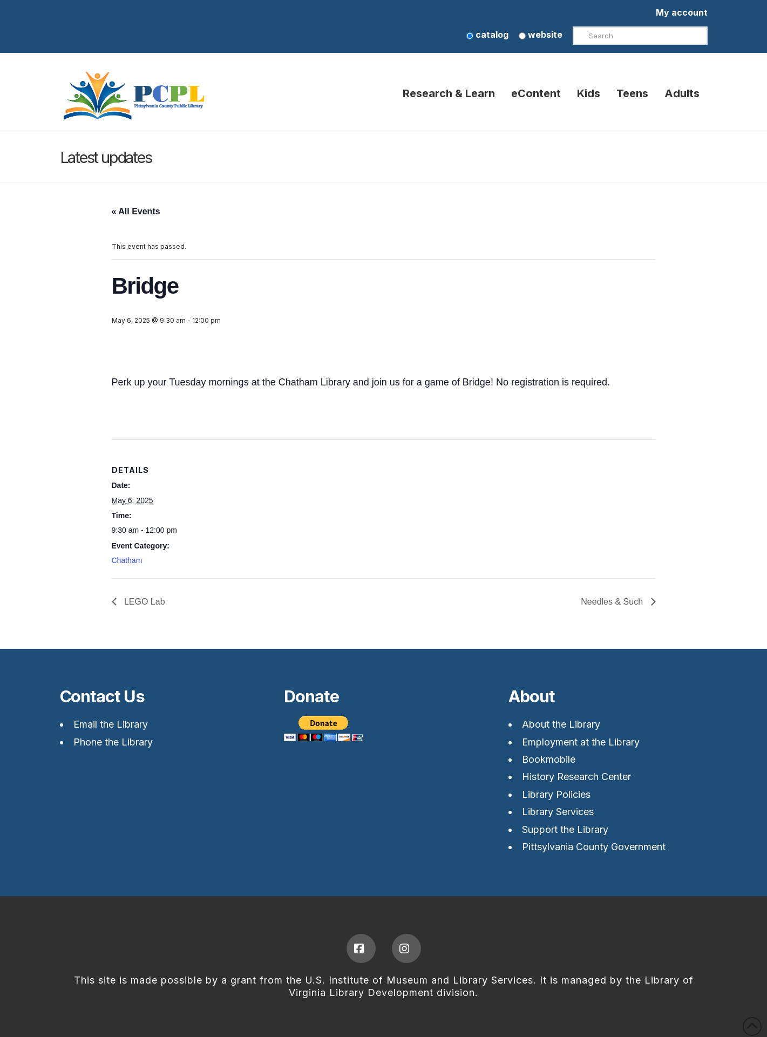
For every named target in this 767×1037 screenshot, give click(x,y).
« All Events (136, 211)
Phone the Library (113, 742)
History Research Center (576, 776)
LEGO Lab (143, 601)
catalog (487, 34)
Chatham (127, 560)
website (540, 34)
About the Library (561, 724)
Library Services (558, 811)
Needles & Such (613, 601)
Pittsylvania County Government (594, 846)
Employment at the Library (581, 742)
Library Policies (556, 794)
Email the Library (110, 724)
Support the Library (565, 829)
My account (682, 12)
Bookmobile (548, 759)
